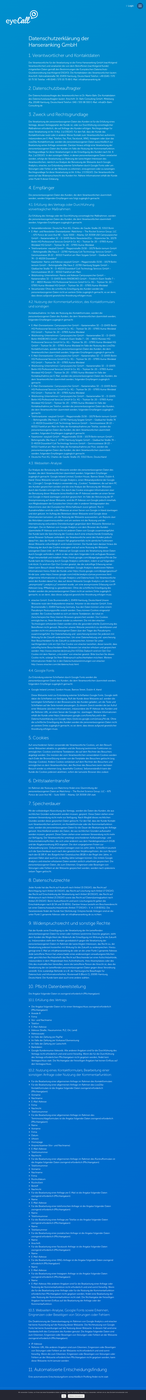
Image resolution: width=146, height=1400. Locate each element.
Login (130, 6)
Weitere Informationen (76, 1396)
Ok (64, 1396)
